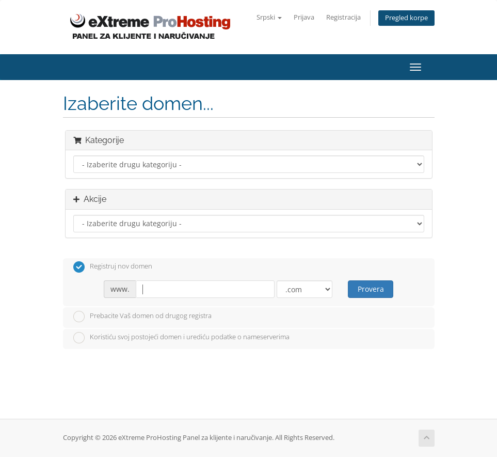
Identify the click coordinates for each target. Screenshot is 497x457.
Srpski (269, 17)
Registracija (343, 17)
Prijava (304, 17)
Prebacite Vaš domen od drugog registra (142, 316)
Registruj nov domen (112, 267)
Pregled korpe (406, 17)
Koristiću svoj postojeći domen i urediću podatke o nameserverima (181, 337)
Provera (371, 289)
